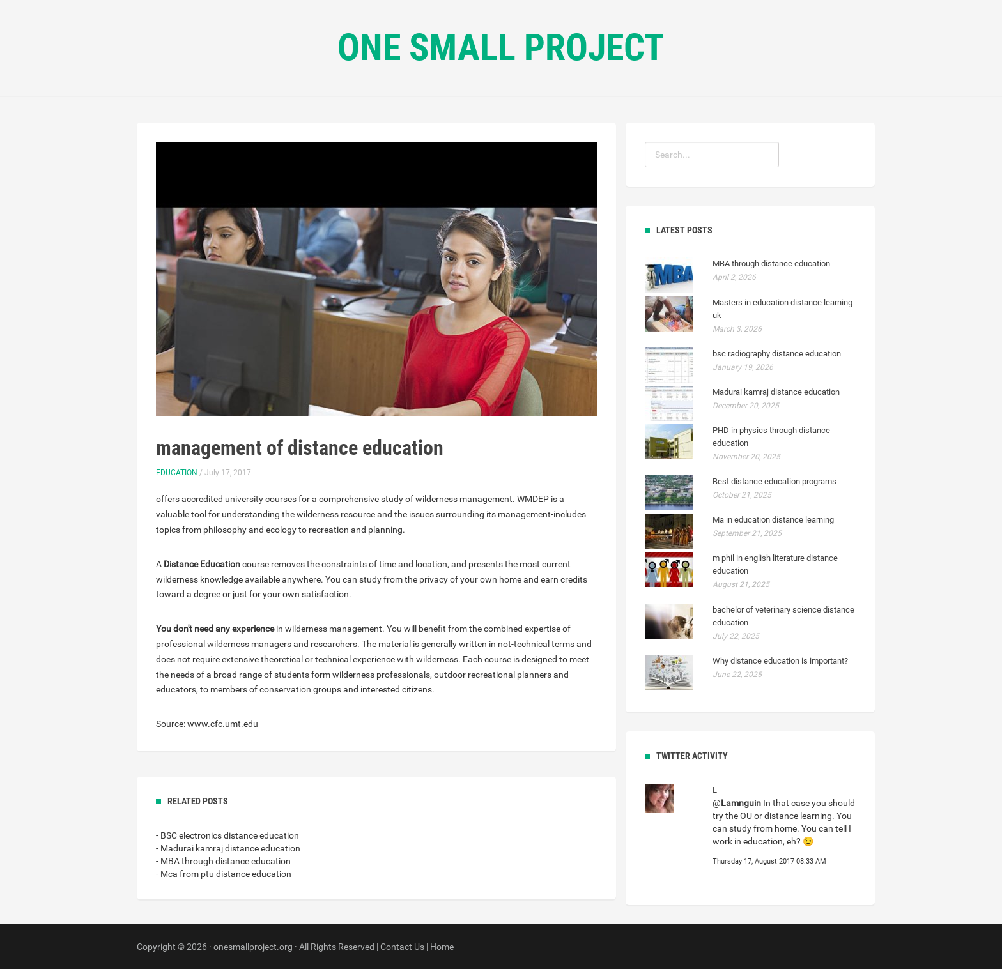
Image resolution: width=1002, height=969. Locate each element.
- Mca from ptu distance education (223, 874)
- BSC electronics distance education (227, 835)
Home (442, 947)
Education (176, 472)
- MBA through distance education (223, 861)
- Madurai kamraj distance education (228, 848)
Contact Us (402, 947)
